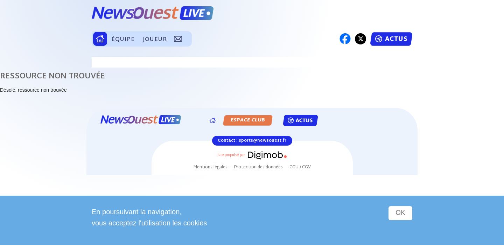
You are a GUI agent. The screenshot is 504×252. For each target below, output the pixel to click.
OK (400, 213)
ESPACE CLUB (248, 120)
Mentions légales (210, 167)
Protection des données (258, 167)
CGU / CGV (300, 167)
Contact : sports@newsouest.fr (252, 141)
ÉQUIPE (122, 40)
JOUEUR (155, 40)
